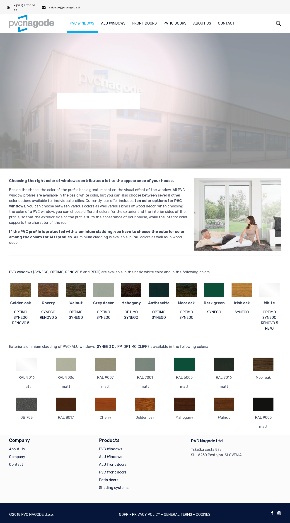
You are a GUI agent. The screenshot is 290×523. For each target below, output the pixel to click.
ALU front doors (112, 464)
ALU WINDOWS (113, 23)
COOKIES (203, 514)
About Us (17, 449)
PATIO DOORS (175, 23)
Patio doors (108, 480)
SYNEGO (41, 272)
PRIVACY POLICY (146, 514)
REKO (95, 272)
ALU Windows (110, 457)
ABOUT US (202, 23)
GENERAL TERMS (178, 514)
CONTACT (226, 23)
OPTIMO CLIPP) (136, 346)
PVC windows (20, 272)
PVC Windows (110, 449)
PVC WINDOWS (82, 23)
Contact (16, 464)
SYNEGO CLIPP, (110, 346)
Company (17, 457)
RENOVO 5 (73, 272)
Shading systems (113, 488)
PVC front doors (112, 472)
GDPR (123, 514)
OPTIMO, (57, 272)
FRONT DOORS (144, 23)
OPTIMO (20, 312)
